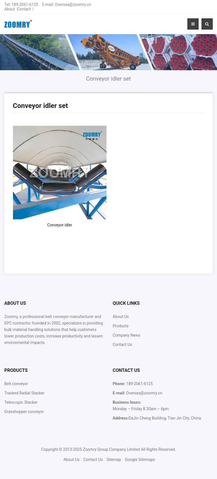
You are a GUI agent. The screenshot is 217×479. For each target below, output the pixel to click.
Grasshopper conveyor (24, 411)
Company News (126, 335)
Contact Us (122, 344)
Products (121, 326)
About (9, 9)
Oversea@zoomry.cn (73, 4)
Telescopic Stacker (21, 402)
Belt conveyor (16, 383)
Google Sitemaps (140, 459)
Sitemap (114, 459)
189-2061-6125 (25, 4)
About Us (121, 316)
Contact (24, 9)
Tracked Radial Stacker (24, 393)
